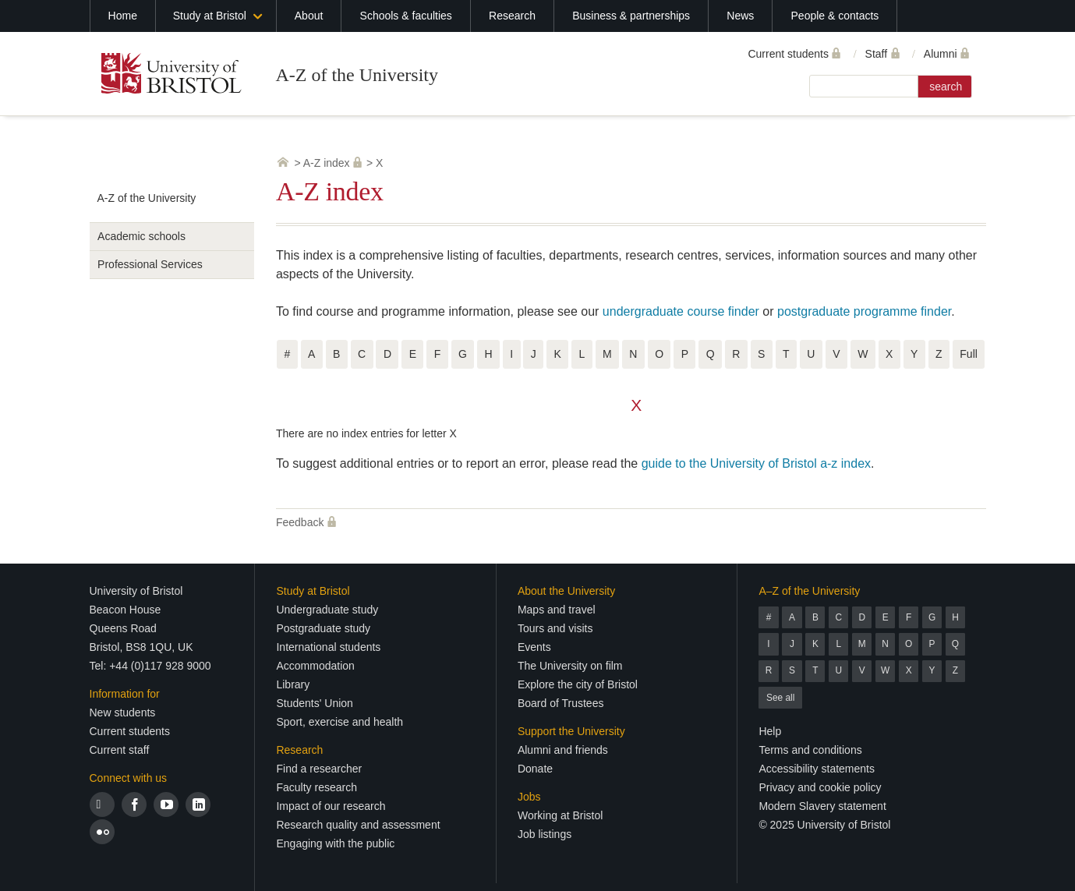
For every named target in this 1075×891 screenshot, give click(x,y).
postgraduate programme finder (864, 311)
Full (969, 354)
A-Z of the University (356, 75)
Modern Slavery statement (822, 806)
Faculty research (316, 787)
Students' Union (314, 703)
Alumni (940, 54)
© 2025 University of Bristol (824, 825)
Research (512, 15)
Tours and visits (555, 628)
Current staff (120, 750)
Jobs (529, 796)
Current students (788, 54)
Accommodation (315, 665)
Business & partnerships (631, 15)
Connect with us (129, 778)
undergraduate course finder (681, 311)
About (309, 15)
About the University (566, 591)
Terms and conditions (810, 750)
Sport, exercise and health (339, 722)
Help (770, 731)
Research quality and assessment (358, 825)
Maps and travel (557, 609)
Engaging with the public (335, 843)
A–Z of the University (809, 591)
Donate (535, 768)
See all (780, 697)
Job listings (544, 834)
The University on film (570, 665)
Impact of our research (330, 806)
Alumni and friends (563, 750)
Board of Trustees (561, 703)
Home (122, 15)
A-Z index (326, 163)
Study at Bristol (209, 15)
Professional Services (150, 264)
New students (123, 712)
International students (328, 647)
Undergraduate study (327, 609)
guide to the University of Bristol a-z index (756, 463)
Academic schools (141, 236)
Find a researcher (319, 768)
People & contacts (835, 15)
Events (534, 647)
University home (283, 162)
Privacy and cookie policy (820, 787)
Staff (876, 54)
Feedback (300, 522)
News (740, 15)
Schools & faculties (406, 15)
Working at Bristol (560, 815)
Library (292, 684)
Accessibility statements (817, 768)
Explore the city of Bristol (578, 684)
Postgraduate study (323, 628)
